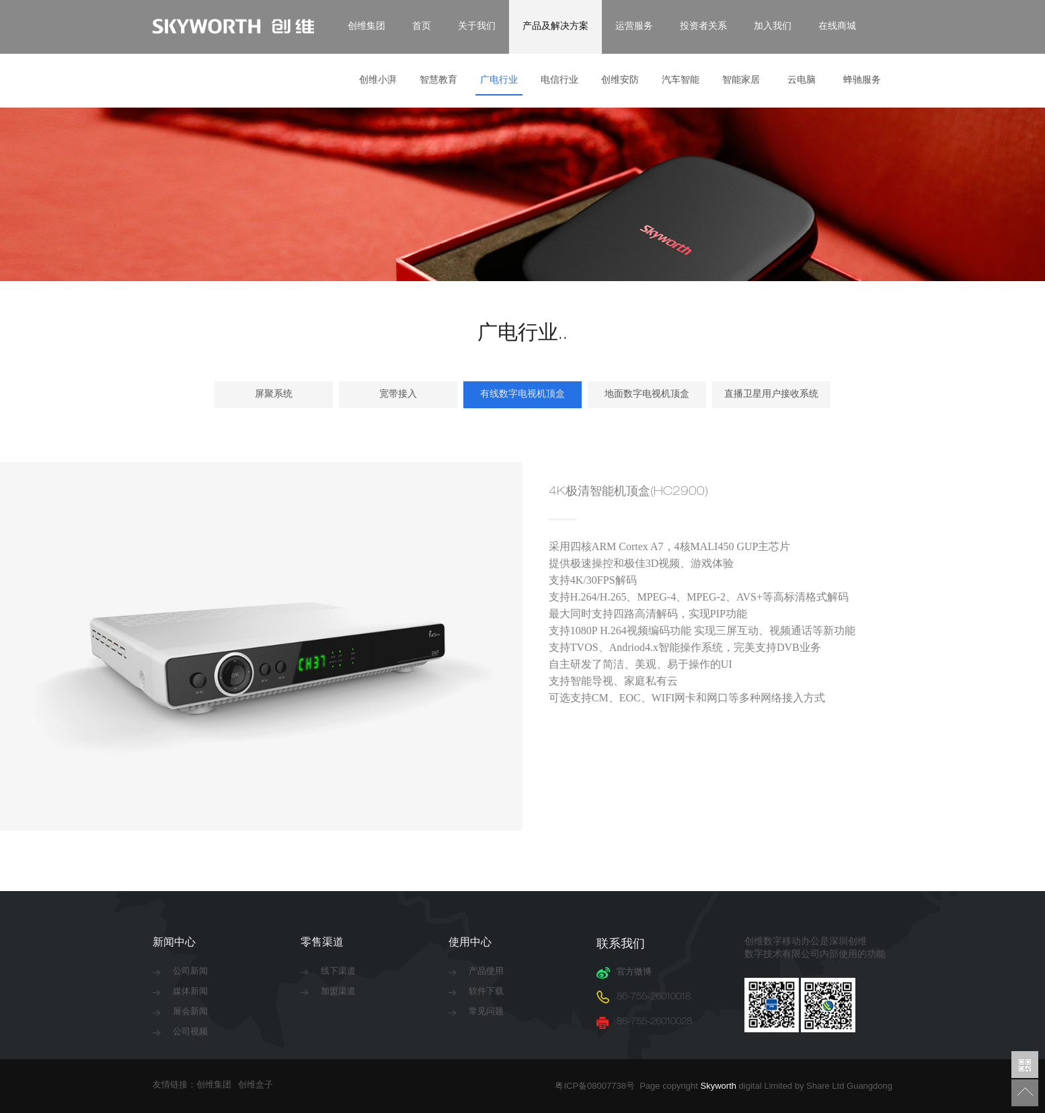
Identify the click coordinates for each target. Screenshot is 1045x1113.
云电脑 (801, 80)
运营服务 (634, 27)
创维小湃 (378, 80)
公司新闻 (190, 972)
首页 (421, 27)
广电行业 (499, 80)
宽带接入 (398, 394)
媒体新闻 (190, 992)
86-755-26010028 (654, 1022)
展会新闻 (190, 1012)
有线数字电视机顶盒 (522, 394)
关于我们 (477, 27)
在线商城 (837, 27)
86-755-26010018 (654, 997)
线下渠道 (338, 972)
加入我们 (772, 27)
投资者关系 (703, 27)
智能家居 (741, 80)
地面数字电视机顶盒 (647, 394)
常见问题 (486, 1012)
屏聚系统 (274, 394)
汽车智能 (680, 80)
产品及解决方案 (555, 27)
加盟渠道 (338, 992)
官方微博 (634, 972)
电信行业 (559, 80)
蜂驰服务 (862, 80)
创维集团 (366, 27)
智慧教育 (438, 80)
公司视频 (190, 1032)
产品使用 (486, 972)
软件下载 (486, 992)
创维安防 (620, 80)
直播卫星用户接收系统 (771, 394)
